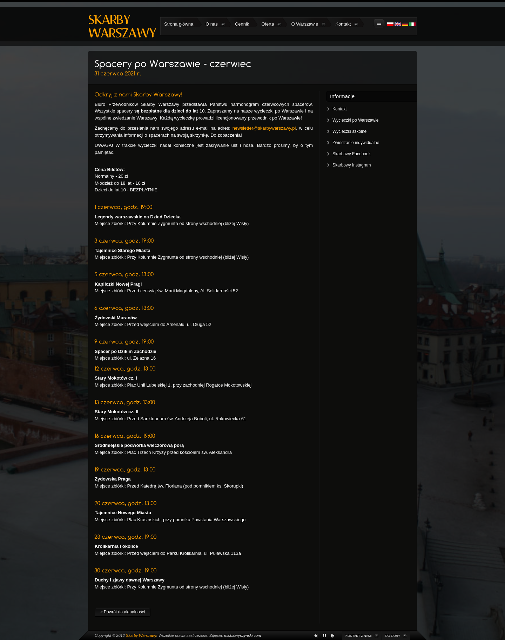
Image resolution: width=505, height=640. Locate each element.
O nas (215, 24)
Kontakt (346, 24)
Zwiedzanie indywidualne (355, 142)
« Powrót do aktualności (122, 612)
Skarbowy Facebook (351, 153)
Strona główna (178, 24)
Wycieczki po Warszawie (355, 120)
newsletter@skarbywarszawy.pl (264, 128)
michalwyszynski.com (242, 635)
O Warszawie (308, 24)
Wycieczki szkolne (349, 131)
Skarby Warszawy (141, 635)
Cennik (242, 24)
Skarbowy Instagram (351, 165)
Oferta (271, 24)
